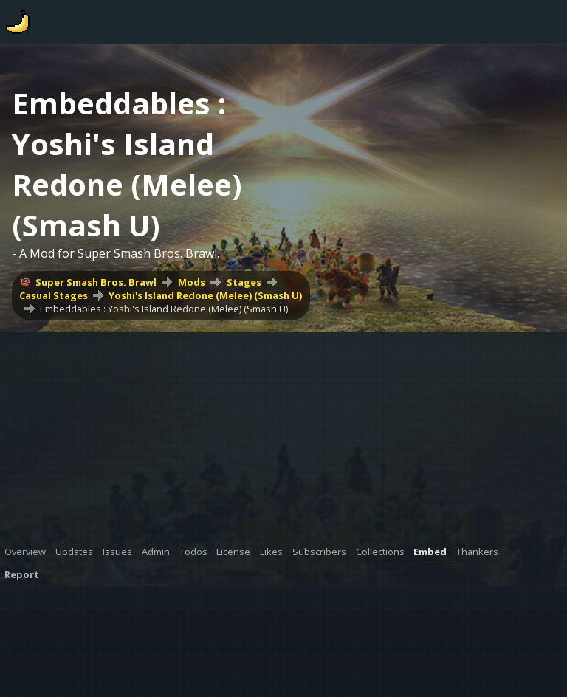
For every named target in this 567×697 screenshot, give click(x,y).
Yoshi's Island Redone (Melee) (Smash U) (205, 295)
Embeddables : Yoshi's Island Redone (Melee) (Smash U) (164, 308)
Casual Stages (53, 295)
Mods (191, 282)
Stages (244, 282)
